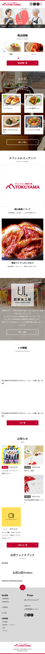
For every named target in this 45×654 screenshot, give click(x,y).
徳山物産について (22, 209)
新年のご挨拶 (29, 471)
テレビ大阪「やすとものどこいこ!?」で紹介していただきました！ (11, 535)
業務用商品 (5, 601)
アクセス (4, 630)
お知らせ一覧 (22, 545)
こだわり (5, 607)
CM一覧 (22, 423)
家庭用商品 (5, 598)
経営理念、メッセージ (8, 624)
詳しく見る (23, 142)
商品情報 (5, 595)
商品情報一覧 (22, 63)
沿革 (3, 627)
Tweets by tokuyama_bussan (12, 581)
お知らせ (27, 606)
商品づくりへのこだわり (22, 263)
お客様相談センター (31, 609)
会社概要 (4, 621)
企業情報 (5, 618)
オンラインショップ (31, 600)
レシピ (4, 613)
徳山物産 (5, 563)
